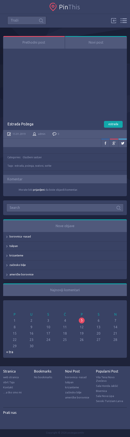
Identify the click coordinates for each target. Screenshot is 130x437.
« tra (9, 352)
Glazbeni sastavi (32, 157)
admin (41, 134)
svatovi (39, 165)
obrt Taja (8, 382)
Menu (123, 20)
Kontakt (8, 387)
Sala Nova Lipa (105, 395)
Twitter (122, 143)
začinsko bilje (17, 264)
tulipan (13, 245)
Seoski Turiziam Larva (109, 400)
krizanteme (16, 255)
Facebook (105, 143)
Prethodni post (33, 42)
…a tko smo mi (12, 392)
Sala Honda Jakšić (107, 385)
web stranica (11, 377)
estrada (113, 124)
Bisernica (101, 390)
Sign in (113, 20)
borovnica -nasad (20, 236)
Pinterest (15, 421)
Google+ (114, 143)
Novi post (96, 42)
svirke (48, 165)
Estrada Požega (20, 124)
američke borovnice (21, 274)
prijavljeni (39, 189)
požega (29, 165)
